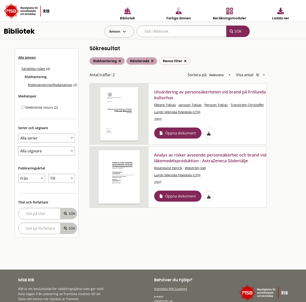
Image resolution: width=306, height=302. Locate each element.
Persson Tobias (216, 105)
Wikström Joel (195, 168)
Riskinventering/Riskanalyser (50, 85)
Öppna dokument (180, 133)
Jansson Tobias (190, 105)
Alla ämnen (27, 57)
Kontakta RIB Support (170, 289)
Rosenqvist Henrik (168, 168)
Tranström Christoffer (247, 105)
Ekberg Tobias (165, 105)
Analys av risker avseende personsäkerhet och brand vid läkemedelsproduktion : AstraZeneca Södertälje (210, 157)
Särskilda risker (33, 69)
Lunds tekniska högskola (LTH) (177, 112)
